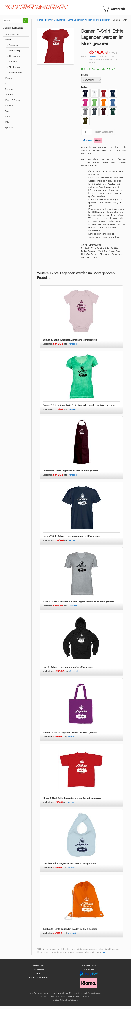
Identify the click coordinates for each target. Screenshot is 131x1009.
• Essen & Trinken (12, 103)
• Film (7, 125)
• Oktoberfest (13, 70)
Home (40, 22)
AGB (38, 976)
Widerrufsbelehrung (38, 980)
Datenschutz (38, 972)
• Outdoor (8, 92)
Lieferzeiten (88, 972)
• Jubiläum (12, 64)
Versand (93, 59)
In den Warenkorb (104, 135)
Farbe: (84, 90)
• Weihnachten (14, 75)
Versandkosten (88, 968)
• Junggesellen (11, 37)
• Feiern (8, 81)
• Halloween (13, 59)
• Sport (7, 114)
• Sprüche (8, 130)
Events (48, 22)
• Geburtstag (13, 53)
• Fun (6, 86)
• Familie (8, 108)
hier (104, 954)
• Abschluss (13, 48)
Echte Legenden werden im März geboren (88, 22)
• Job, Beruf (10, 97)
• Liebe (7, 119)
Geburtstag (59, 22)
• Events (8, 42)
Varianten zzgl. (56, 346)
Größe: (84, 77)
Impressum (38, 968)
